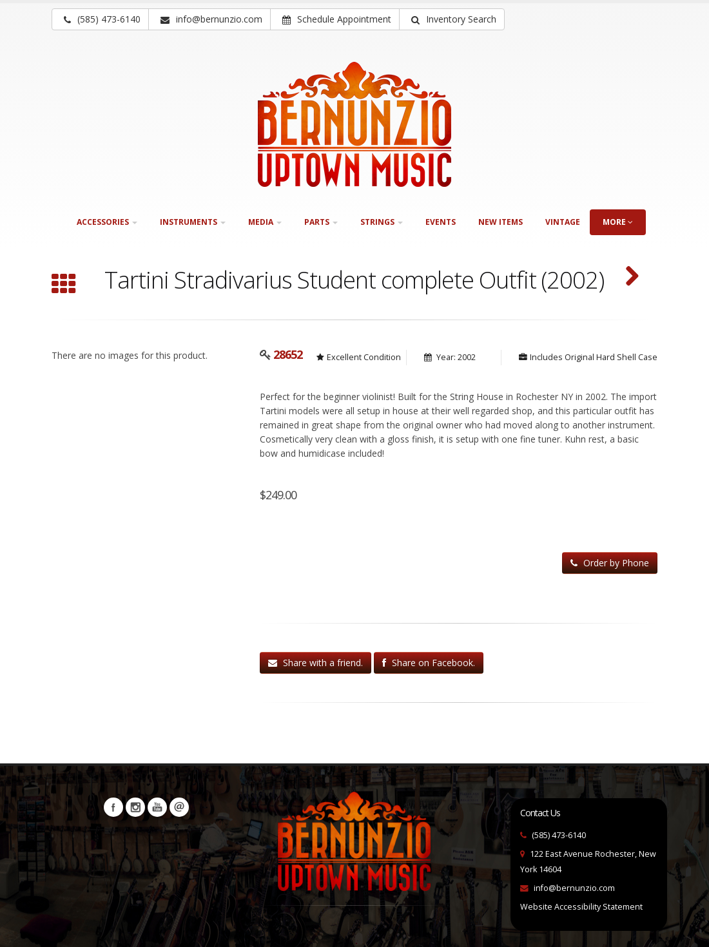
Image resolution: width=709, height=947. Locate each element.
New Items (500, 221)
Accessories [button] (107, 221)
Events (440, 221)
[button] (452, 19)
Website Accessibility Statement (581, 906)
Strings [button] (381, 221)
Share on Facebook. (428, 662)
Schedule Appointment (336, 19)
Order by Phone (609, 563)
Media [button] (265, 221)
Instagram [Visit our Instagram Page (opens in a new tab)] (135, 807)
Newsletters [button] (179, 807)
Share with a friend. (315, 662)
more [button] (618, 221)
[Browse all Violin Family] (64, 285)
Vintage (562, 221)
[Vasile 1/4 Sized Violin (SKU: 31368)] (632, 277)
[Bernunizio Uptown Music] (354, 124)
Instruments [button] (193, 221)
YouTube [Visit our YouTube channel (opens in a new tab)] (157, 807)
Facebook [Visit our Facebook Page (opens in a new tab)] (113, 807)
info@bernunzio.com (574, 888)
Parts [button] (321, 221)
